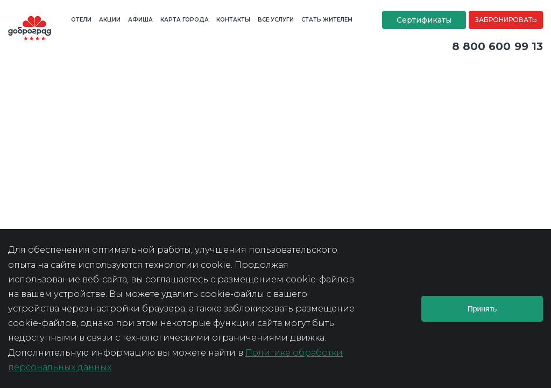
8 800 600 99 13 (497, 46)
